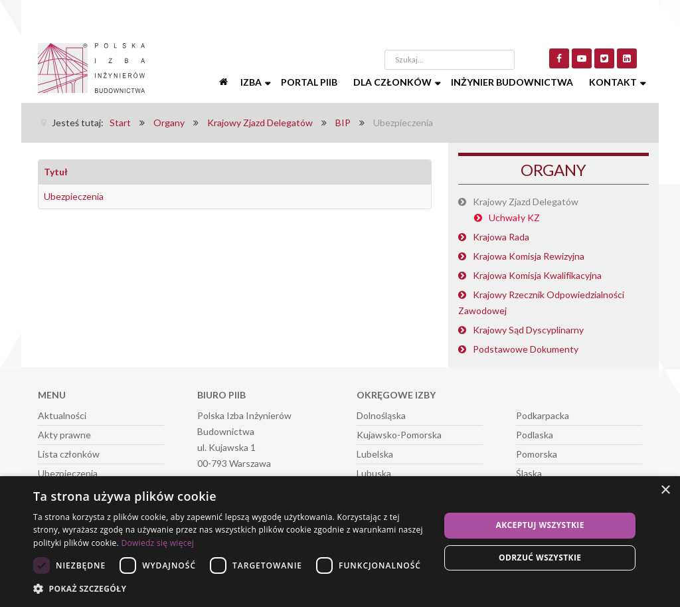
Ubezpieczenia (74, 196)
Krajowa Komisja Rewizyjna (528, 256)
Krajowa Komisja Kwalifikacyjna (537, 275)
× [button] (665, 490)
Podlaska (534, 434)
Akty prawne (64, 434)
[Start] (224, 82)
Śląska (529, 473)
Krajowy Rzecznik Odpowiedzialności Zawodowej (541, 302)
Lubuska (374, 473)
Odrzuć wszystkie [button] (540, 557)
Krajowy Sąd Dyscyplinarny (528, 329)
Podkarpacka (542, 415)
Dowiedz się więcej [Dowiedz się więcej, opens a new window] (157, 543)
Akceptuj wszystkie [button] (540, 525)
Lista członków (69, 454)
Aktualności (62, 415)
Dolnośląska (381, 415)
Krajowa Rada (501, 236)
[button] (230, 589)
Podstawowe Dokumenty (525, 349)
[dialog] (340, 541)
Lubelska (375, 454)
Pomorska (536, 454)
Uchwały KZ (514, 217)
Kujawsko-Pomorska (399, 434)
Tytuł (56, 171)
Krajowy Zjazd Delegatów (525, 201)
